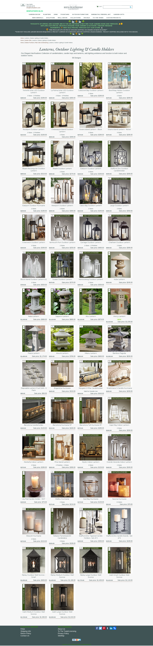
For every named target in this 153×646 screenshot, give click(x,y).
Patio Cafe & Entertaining (41, 42)
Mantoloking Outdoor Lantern (91, 279)
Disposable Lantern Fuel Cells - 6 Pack (33, 389)
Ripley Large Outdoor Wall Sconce (90, 576)
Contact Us (25, 636)
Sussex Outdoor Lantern (62, 279)
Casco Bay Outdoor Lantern (91, 205)
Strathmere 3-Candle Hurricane (119, 388)
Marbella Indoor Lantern (33, 462)
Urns (56, 14)
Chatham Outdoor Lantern (119, 242)
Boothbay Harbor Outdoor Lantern (119, 92)
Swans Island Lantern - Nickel (119, 129)
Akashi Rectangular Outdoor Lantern (33, 170)
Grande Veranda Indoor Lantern (119, 462)
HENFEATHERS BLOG (34, 11)
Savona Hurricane (119, 499)
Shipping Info (26, 631)
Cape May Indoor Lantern (119, 425)
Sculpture (50, 17)
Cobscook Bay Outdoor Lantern (90, 90)
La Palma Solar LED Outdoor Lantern (62, 92)
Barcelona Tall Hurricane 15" (91, 425)
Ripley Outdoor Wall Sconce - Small (33, 576)
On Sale (87, 17)
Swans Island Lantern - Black (90, 129)
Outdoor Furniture (80, 14)
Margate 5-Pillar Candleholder (91, 388)
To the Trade (98, 17)
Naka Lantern (33, 316)
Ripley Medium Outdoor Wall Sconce (62, 576)
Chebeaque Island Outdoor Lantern (62, 131)
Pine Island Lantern (62, 462)
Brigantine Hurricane (62, 388)
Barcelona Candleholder (33, 425)
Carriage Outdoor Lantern (90, 242)
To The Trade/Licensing (67, 631)
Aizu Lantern (91, 316)
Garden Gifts (119, 14)
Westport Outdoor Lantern (62, 205)
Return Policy (26, 633)
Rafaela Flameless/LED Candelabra (62, 537)
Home (22, 38)
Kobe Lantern (119, 279)
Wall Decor (62, 17)
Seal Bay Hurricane (90, 499)
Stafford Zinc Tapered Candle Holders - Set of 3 (90, 537)
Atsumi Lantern (62, 353)
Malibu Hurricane (62, 499)
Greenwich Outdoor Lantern (33, 242)
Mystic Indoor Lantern (90, 462)
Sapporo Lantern (62, 316)
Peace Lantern (33, 353)
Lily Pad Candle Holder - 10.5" (33, 499)
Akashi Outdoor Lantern (62, 169)
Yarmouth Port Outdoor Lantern (62, 242)
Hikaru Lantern (91, 353)
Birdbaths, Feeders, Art (101, 14)
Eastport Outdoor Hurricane (33, 205)
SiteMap (61, 636)
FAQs (23, 629)
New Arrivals (37, 17)
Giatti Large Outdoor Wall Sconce (62, 613)
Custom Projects (113, 17)
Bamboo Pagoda (119, 353)
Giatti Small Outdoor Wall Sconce (119, 576)
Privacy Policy (63, 633)
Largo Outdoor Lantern (119, 205)
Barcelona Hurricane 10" (62, 425)
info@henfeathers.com (33, 8)
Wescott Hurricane (33, 536)
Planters (47, 14)
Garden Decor (34, 14)
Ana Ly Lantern (119, 316)
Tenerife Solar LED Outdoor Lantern (34, 92)
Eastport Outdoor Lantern (90, 169)
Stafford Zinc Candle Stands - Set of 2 (119, 537)
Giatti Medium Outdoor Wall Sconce (33, 613)
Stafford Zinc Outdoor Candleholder (119, 170)
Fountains (65, 14)
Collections (75, 17)
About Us (61, 629)
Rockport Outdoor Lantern (33, 129)
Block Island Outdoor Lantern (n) (34, 279)
